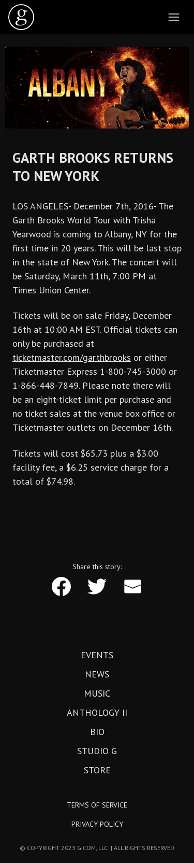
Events (97, 655)
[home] (21, 17)
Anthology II (97, 713)
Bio (97, 732)
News (97, 674)
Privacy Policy (97, 824)
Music (97, 693)
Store (97, 770)
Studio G (97, 751)
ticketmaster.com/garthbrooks (71, 357)
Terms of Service (97, 805)
